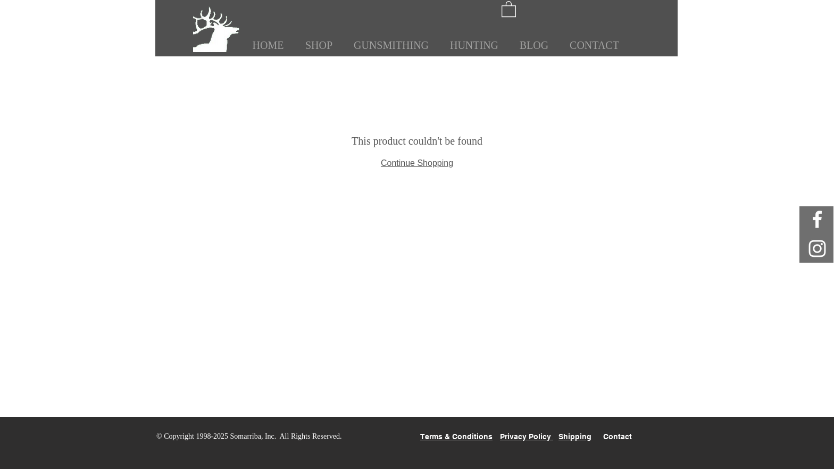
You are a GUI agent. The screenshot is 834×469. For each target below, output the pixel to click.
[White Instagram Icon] (817, 248)
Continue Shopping (417, 163)
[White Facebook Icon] (817, 219)
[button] (509, 8)
